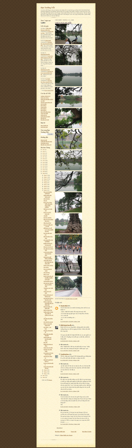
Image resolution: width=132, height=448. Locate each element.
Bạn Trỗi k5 (43, 108)
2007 (44, 375)
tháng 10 (46, 179)
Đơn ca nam (46, 274)
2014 (44, 162)
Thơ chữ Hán (47, 198)
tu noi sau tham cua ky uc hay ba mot (47, 57)
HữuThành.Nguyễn (45, 54)
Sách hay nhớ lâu (47, 217)
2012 (44, 166)
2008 (44, 173)
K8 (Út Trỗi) (44, 104)
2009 (44, 171)
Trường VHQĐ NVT (45, 96)
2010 (44, 169)
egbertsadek (48, 40)
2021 (44, 149)
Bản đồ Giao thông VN (46, 144)
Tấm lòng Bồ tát (47, 223)
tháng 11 (46, 177)
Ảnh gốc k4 (43, 118)
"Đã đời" (46, 215)
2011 (44, 168)
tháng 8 (45, 182)
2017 (44, 156)
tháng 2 (45, 371)
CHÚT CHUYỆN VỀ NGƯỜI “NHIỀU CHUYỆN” (48, 278)
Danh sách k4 (44, 115)
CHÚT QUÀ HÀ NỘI (63, 23)
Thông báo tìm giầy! (48, 347)
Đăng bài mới (44, 140)
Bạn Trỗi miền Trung (46, 112)
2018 (44, 155)
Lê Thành (48, 78)
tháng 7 (45, 184)
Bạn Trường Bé (44, 125)
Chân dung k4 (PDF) (45, 116)
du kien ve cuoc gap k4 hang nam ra (47, 73)
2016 (44, 158)
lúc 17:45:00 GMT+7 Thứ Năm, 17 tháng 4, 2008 (70, 424)
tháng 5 (45, 188)
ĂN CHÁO (46, 267)
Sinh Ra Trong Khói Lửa (46, 102)
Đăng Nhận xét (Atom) (66, 435)
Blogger (50, 380)
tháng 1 (45, 373)
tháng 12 (46, 175)
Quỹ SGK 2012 (44, 127)
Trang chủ (73, 431)
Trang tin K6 (43, 107)
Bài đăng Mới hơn (60, 431)
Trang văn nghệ (44, 113)
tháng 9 (45, 180)
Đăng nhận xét (59, 427)
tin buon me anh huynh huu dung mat (47, 44)
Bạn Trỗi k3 (43, 110)
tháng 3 (45, 370)
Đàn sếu (45, 342)
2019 (44, 153)
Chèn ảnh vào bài (45, 143)
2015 (44, 160)
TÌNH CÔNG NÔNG (48, 265)
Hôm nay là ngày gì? (48, 246)
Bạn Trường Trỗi (48, 7)
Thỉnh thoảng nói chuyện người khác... (47, 339)
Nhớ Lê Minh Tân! (48, 310)
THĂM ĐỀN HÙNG (48, 281)
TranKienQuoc (65, 354)
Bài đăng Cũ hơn (86, 431)
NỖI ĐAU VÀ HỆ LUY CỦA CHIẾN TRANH (48, 230)
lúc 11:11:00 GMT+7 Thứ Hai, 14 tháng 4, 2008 (70, 350)
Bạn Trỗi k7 (43, 105)
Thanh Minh (64, 305)
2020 (44, 151)
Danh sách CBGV (45, 97)
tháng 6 (45, 186)
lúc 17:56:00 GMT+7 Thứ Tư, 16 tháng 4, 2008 (70, 391)
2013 (44, 164)
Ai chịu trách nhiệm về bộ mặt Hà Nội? (48, 253)
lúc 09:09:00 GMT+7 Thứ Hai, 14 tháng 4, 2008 (70, 341)
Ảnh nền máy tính (45, 119)
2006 (44, 377)
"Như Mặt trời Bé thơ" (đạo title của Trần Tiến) (48, 262)
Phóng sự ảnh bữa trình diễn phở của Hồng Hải (48, 303)
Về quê (45, 200)
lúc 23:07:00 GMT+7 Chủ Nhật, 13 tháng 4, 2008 (70, 321)
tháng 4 (45, 190)
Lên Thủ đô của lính (48, 322)
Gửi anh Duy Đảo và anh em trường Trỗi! (48, 285)
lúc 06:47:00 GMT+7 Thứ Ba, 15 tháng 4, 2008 (70, 373)
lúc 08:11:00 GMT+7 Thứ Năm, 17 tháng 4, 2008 (70, 406)
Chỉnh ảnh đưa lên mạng (46, 141)
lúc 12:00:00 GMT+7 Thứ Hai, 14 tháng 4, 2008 (70, 360)
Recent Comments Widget (49, 90)
